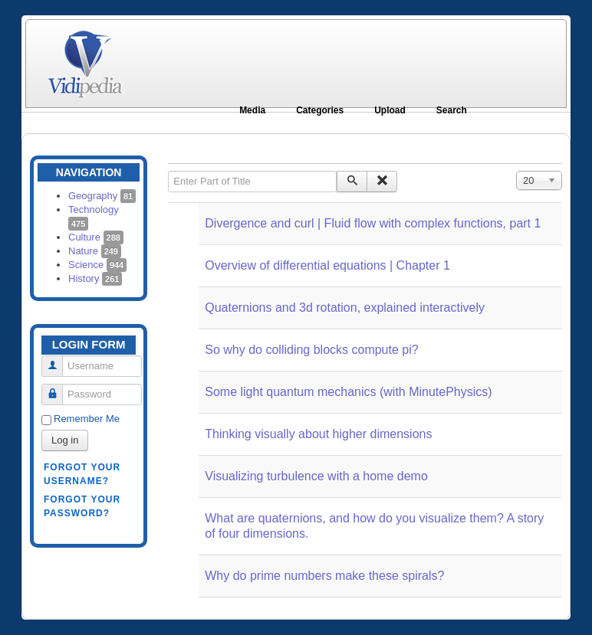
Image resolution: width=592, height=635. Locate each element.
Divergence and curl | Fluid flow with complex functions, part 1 (373, 223)
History (95, 278)
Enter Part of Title (168, 171)
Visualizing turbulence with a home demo (316, 476)
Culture (95, 237)
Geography (102, 195)
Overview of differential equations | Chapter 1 (327, 265)
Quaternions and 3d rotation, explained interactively (345, 307)
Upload (390, 110)
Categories (320, 110)
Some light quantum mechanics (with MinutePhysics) (348, 391)
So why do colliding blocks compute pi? (311, 349)
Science (97, 264)
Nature (94, 251)
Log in (64, 440)
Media (252, 110)
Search (451, 110)
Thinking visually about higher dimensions (318, 433)
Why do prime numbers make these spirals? (324, 575)
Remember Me (87, 418)
